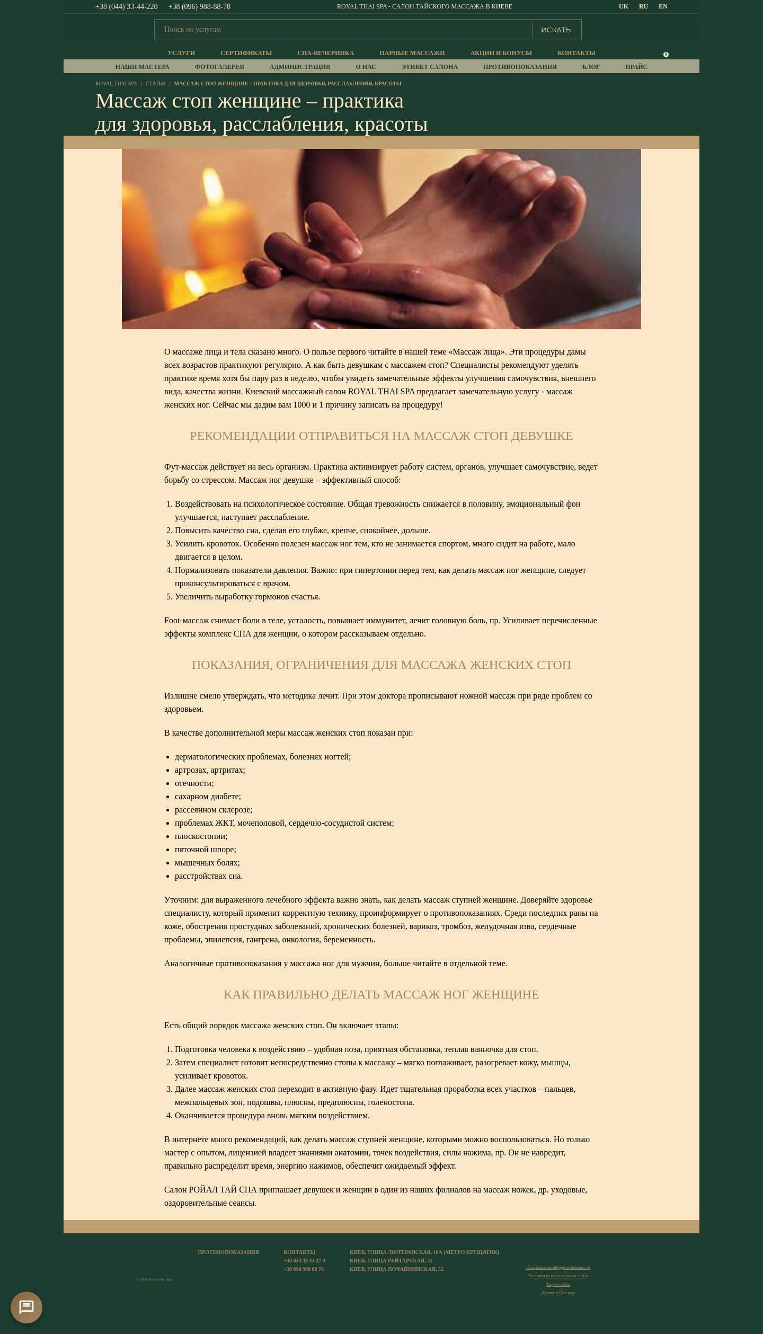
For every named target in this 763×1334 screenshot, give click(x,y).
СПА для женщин (266, 633)
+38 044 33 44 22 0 (304, 1261)
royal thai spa (116, 83)
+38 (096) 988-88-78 (199, 7)
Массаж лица (477, 351)
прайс (636, 66)
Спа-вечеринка (325, 53)
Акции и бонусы (501, 53)
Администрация (300, 66)
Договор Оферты (558, 1292)
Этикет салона (430, 66)
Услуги (181, 53)
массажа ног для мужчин (334, 963)
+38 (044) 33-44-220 (126, 7)
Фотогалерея (219, 66)
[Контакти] (26, 1307)
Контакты (576, 53)
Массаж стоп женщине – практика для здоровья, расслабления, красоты (288, 83)
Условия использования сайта (558, 1275)
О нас (366, 66)
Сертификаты (246, 53)
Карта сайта (558, 1284)
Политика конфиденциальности (558, 1267)
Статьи (156, 83)
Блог (591, 66)
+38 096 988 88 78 (303, 1269)
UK (623, 6)
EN (663, 6)
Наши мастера (143, 66)
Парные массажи (412, 53)
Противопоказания (520, 66)
